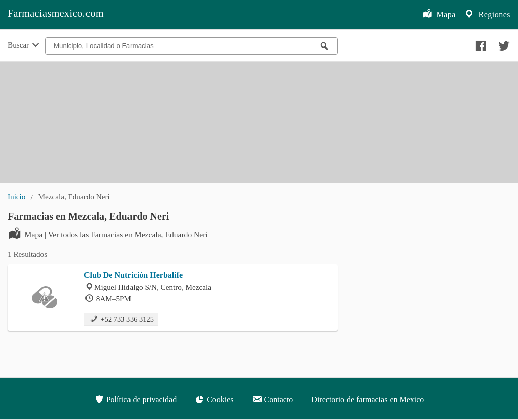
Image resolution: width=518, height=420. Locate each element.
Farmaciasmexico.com (56, 13)
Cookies (214, 399)
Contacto (272, 399)
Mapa (439, 15)
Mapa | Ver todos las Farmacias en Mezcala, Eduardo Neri (108, 233)
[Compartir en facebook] (479, 43)
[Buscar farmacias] (324, 46)
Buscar (24, 45)
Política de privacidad (135, 399)
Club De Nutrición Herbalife (133, 275)
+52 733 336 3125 (121, 318)
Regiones (487, 15)
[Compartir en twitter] (503, 43)
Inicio (16, 196)
